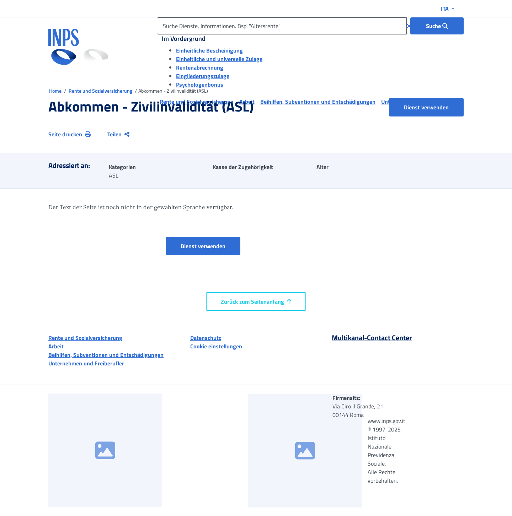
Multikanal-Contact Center (372, 337)
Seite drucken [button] (69, 134)
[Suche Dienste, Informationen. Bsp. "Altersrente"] (282, 25)
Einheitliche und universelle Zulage (219, 59)
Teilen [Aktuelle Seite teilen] (118, 134)
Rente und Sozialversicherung (101, 90)
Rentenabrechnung (199, 67)
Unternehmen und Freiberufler (86, 363)
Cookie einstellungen (216, 346)
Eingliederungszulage (202, 76)
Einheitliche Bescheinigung (209, 50)
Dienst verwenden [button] (434, 107)
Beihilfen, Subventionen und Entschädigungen (106, 355)
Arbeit (56, 346)
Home (56, 90)
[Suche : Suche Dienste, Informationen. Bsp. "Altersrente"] (437, 25)
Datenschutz (205, 337)
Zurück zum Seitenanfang (256, 301)
